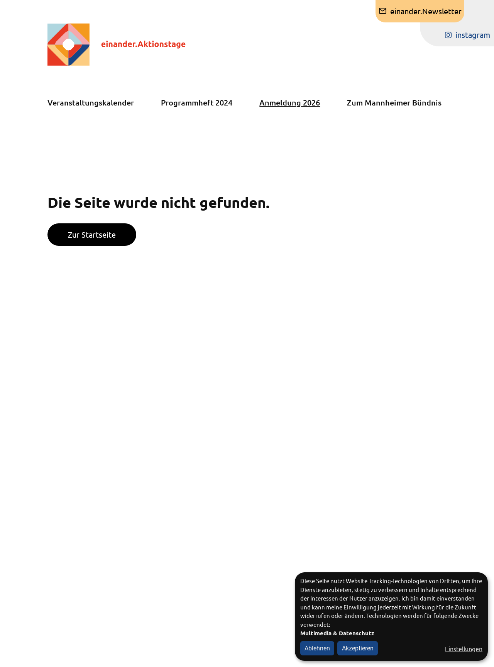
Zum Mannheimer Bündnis (394, 102)
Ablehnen (317, 648)
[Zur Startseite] (124, 44)
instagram (472, 34)
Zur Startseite (92, 234)
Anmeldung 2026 (289, 102)
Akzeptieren (358, 648)
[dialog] (391, 616)
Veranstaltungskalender (90, 102)
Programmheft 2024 (196, 102)
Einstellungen (463, 648)
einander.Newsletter (426, 11)
